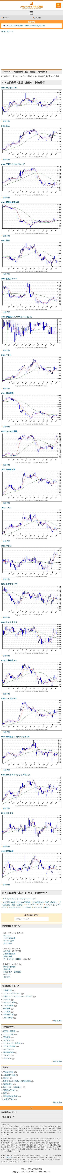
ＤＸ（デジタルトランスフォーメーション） (20, 899)
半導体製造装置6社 (10, 1096)
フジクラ (6, 999)
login (58, 6)
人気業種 (37, 18)
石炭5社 (6, 1078)
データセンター (15, 907)
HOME (3, 31)
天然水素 (6, 969)
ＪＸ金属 (6, 1012)
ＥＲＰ (40, 905)
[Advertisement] (31, 51)
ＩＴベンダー (31, 905)
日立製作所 (8, 1018)
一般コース (8, 1157)
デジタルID (27, 907)
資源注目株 (7, 956)
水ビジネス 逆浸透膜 (12, 972)
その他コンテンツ (8, 1117)
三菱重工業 (7, 990)
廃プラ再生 (7, 943)
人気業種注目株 (9, 954)
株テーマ (5, 18)
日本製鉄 (6, 1008)
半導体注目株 (8, 1072)
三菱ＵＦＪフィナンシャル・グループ (17, 996)
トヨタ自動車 (8, 1005)
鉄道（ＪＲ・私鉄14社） (12, 1087)
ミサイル (6, 1055)
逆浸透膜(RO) (8, 1052)
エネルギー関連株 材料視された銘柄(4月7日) (27, 26)
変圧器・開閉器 (9, 967)
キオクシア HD (9, 1002)
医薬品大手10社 (9, 1090)
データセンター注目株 (12, 959)
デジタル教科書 (9, 938)
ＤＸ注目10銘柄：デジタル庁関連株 (17, 902)
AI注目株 (6, 951)
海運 (5, 1093)
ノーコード (38, 907)
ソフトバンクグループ (11, 993)
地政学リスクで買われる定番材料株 (17, 1081)
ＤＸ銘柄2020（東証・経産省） (45, 902)
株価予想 (6, 121)
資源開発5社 (8, 1084)
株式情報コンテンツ (9, 1112)
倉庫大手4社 (9, 1099)
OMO (46, 907)
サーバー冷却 (8, 941)
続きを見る (57, 1021)
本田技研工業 (8, 1014)
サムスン (6, 936)
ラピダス (6, 977)
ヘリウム (6, 974)
